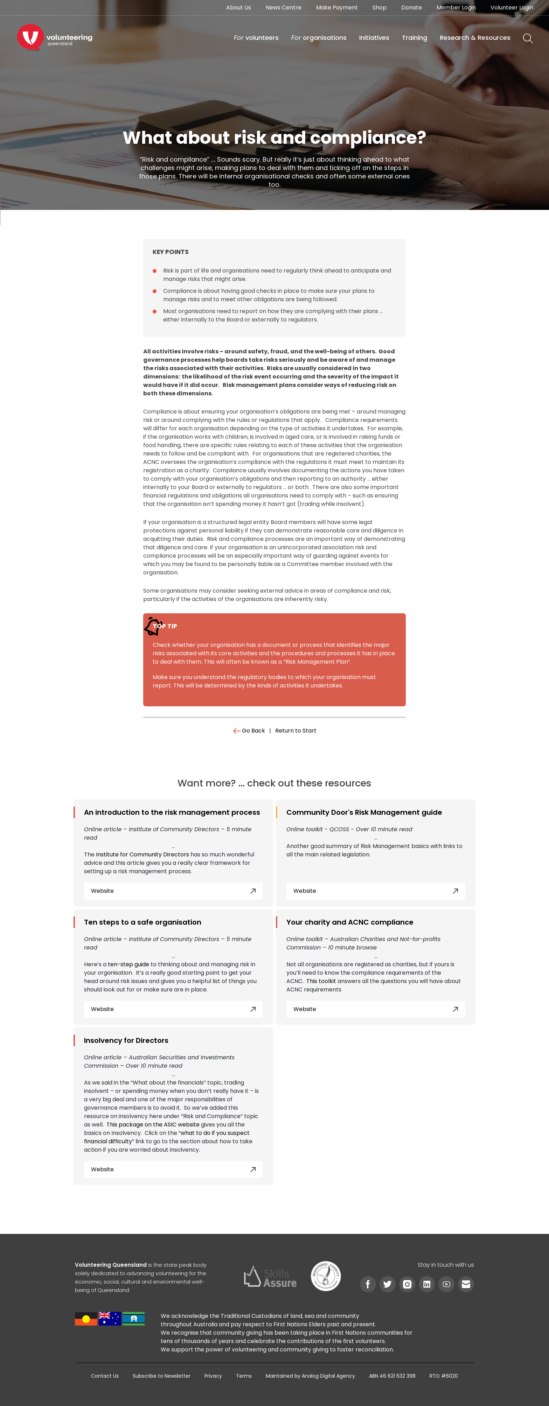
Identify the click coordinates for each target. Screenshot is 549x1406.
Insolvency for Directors (126, 1040)
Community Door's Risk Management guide (364, 812)
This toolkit (321, 981)
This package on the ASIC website (153, 1125)
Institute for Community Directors (142, 854)
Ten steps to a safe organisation (142, 922)
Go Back (249, 731)
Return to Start (296, 731)
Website (173, 891)
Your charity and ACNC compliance (350, 922)
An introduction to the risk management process (172, 812)
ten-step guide (128, 964)
